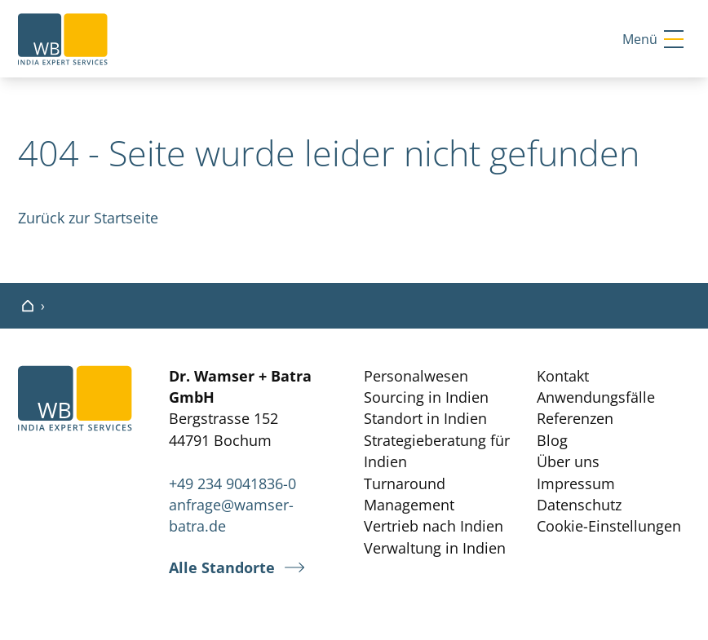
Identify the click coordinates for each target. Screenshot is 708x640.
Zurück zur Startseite (88, 217)
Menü (653, 39)
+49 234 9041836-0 (232, 483)
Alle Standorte (222, 567)
